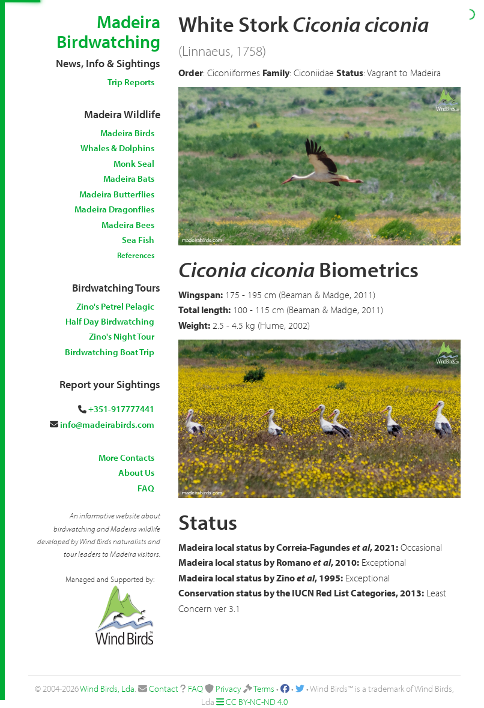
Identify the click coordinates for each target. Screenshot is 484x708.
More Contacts (126, 457)
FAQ (146, 488)
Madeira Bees (127, 224)
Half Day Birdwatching (109, 321)
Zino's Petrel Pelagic (115, 306)
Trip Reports (130, 82)
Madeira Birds (127, 133)
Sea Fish (138, 239)
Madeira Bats (128, 178)
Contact (163, 688)
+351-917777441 (121, 409)
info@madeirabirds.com (107, 424)
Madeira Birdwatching (108, 31)
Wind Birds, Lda (107, 688)
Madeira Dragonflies (114, 209)
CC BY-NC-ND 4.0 (257, 701)
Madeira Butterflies (116, 194)
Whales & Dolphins (117, 148)
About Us (136, 472)
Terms (263, 688)
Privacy (228, 688)
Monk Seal (133, 163)
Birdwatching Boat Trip (109, 352)
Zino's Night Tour (121, 336)
